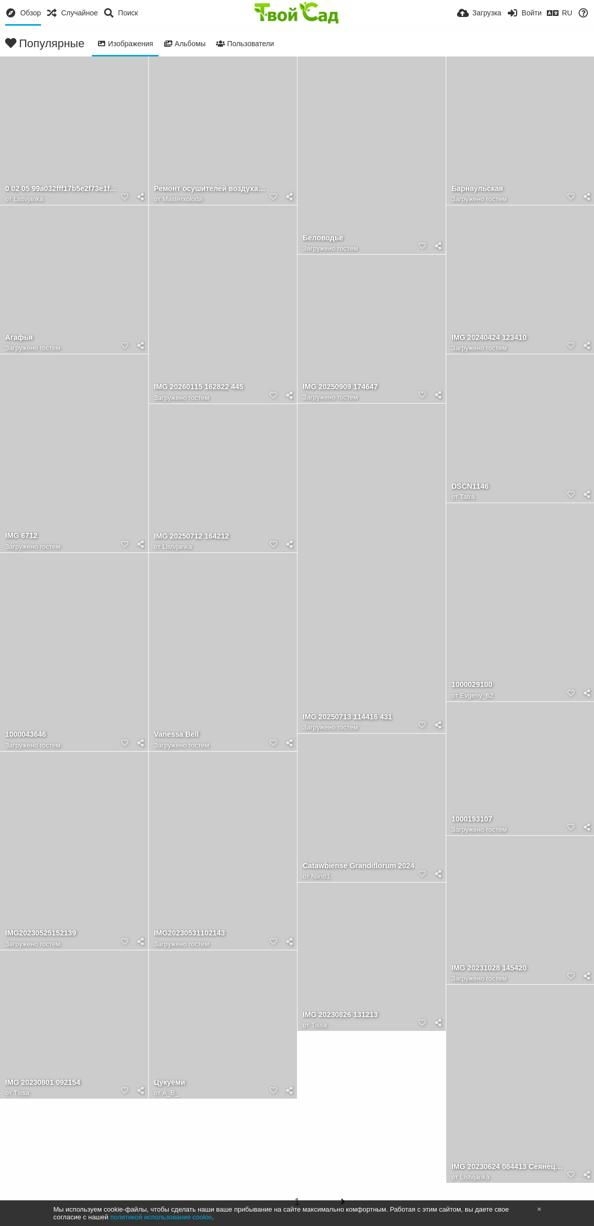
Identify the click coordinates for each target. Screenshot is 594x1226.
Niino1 (320, 876)
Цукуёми (169, 1082)
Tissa (319, 1025)
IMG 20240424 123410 (488, 337)
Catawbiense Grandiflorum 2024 (358, 866)
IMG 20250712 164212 (191, 536)
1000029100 (471, 684)
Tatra (467, 497)
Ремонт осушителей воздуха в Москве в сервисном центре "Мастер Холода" (210, 189)
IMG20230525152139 (40, 933)
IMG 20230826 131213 (340, 1015)
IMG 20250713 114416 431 (347, 717)
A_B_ (171, 1093)
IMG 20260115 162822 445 (198, 387)
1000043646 (25, 734)
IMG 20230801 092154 (42, 1082)
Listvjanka (29, 199)
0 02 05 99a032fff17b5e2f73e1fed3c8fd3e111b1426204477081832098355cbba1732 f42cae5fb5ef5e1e (61, 189)
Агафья (19, 337)
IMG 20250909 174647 (340, 387)
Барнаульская (477, 189)
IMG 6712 (21, 536)
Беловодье (323, 238)
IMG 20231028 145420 (488, 968)
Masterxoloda (183, 199)
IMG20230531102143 (189, 933)
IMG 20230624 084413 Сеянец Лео (507, 1167)
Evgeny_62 (476, 695)
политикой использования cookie (161, 1217)
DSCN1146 (469, 486)
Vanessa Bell (176, 734)
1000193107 (471, 819)
